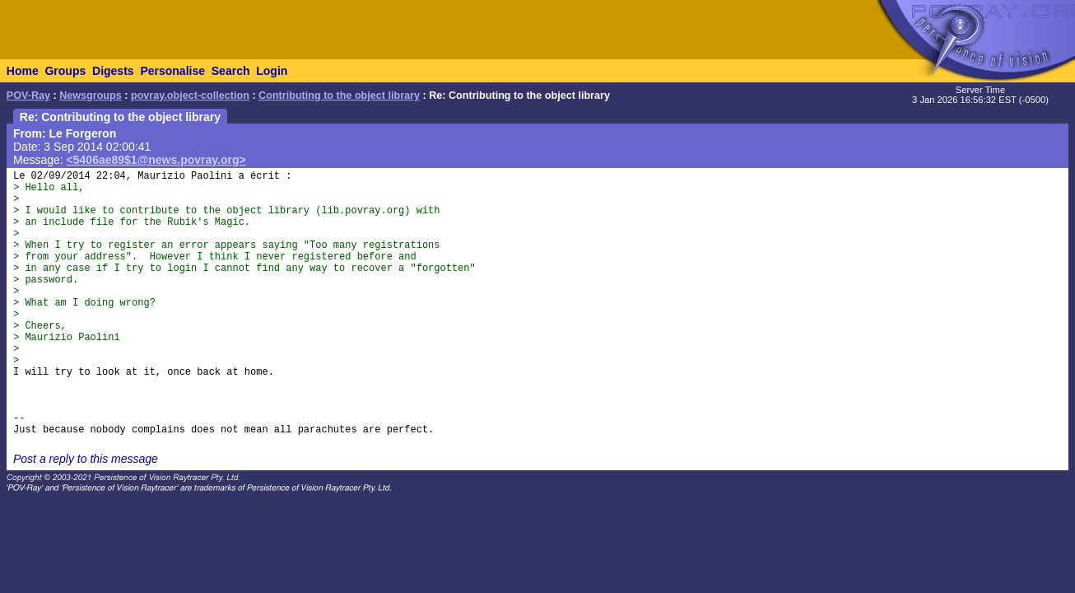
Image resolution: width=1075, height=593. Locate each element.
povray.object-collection (190, 95)
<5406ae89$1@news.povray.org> (156, 159)
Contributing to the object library (339, 95)
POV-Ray (28, 95)
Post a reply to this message (85, 458)
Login (271, 70)
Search (231, 70)
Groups (65, 70)
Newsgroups (90, 95)
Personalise (172, 70)
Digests (113, 70)
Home (23, 70)
